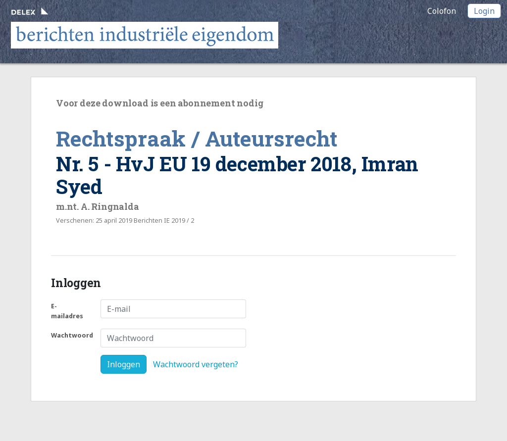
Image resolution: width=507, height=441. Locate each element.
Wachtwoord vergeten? (195, 364)
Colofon (441, 10)
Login (484, 10)
